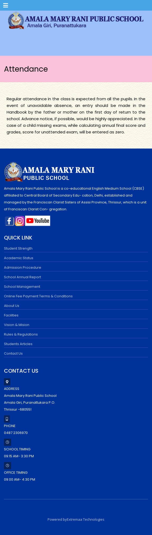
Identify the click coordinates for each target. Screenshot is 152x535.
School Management (22, 286)
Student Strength (18, 248)
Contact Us (13, 353)
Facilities (11, 315)
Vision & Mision (16, 324)
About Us (11, 305)
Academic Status (18, 257)
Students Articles (18, 343)
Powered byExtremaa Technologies (76, 519)
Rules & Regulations (21, 334)
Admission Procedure (22, 267)
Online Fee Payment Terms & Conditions (38, 296)
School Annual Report (22, 277)
